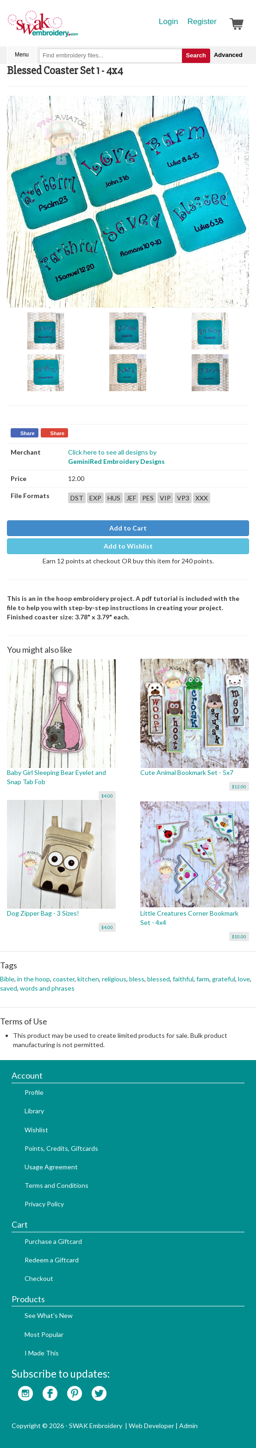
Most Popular (44, 1334)
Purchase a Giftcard (53, 1241)
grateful (223, 979)
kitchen (88, 979)
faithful (183, 979)
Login (168, 21)
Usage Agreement (51, 1167)
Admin (188, 1425)
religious (114, 979)
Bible (7, 979)
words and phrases (47, 988)
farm (202, 979)
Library (34, 1111)
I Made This (42, 1353)
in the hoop (33, 979)
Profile (34, 1092)
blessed (158, 979)
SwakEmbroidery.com (76, 27)
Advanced (228, 54)
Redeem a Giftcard (52, 1260)
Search (196, 55)
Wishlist (36, 1130)
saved (8, 988)
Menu (22, 54)
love (244, 979)
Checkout (39, 1278)
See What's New (49, 1315)
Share (27, 433)
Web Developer (151, 1425)
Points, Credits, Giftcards (61, 1148)
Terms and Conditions (56, 1185)
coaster (64, 979)
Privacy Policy (44, 1204)
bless (136, 979)
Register (202, 21)
